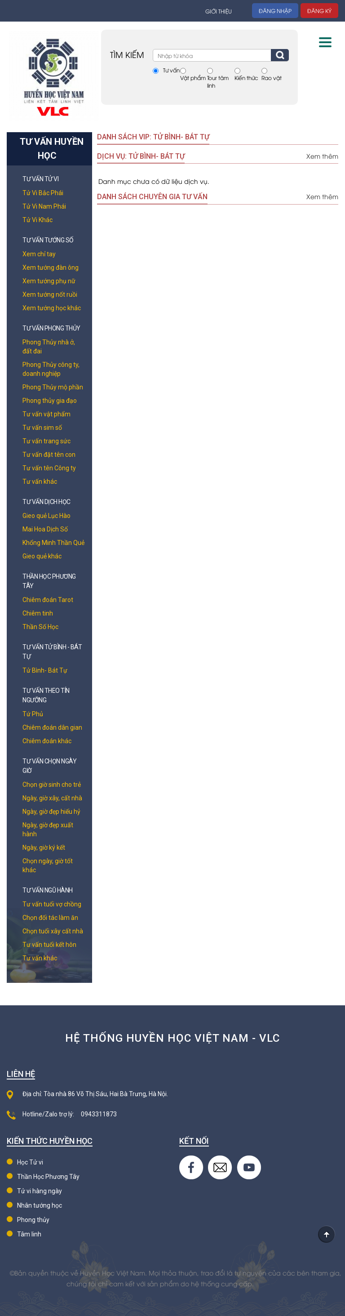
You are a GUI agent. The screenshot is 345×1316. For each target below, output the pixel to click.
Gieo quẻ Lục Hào (46, 515)
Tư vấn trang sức (46, 441)
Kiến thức (246, 77)
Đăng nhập (275, 10)
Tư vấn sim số (42, 427)
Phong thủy (33, 1219)
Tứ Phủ (32, 714)
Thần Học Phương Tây (48, 1176)
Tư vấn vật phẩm (46, 414)
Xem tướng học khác (51, 308)
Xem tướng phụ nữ (48, 281)
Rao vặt (271, 77)
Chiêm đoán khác (46, 741)
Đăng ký (319, 10)
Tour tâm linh (218, 81)
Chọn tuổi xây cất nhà (52, 931)
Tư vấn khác (39, 481)
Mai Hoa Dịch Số (45, 529)
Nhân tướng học (39, 1205)
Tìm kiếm (280, 55)
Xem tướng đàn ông (50, 267)
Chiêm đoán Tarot (47, 599)
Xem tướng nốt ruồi (49, 294)
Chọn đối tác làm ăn (50, 917)
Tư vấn (171, 70)
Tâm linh (29, 1234)
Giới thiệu (218, 11)
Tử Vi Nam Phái (44, 206)
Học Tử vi (30, 1162)
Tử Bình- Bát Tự (44, 670)
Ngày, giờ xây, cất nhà (52, 798)
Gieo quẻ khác (42, 556)
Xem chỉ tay (39, 254)
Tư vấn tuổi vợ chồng (51, 904)
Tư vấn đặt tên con (48, 454)
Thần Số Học (40, 626)
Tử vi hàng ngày (39, 1191)
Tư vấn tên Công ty (49, 468)
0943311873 (99, 1114)
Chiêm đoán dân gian (52, 727)
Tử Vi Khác (37, 219)
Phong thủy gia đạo (49, 400)
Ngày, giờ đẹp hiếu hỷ (51, 811)
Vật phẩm (193, 77)
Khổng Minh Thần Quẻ (53, 542)
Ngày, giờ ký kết (43, 847)
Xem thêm (322, 156)
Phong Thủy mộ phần (52, 387)
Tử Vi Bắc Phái (42, 192)
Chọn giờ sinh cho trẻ (51, 784)
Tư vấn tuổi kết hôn (49, 944)
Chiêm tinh (37, 613)
